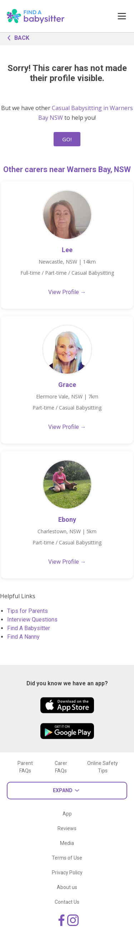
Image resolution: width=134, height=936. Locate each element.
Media (67, 843)
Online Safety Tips (102, 767)
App (67, 814)
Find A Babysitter (28, 628)
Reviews (67, 828)
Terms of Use (67, 858)
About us (67, 887)
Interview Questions (32, 619)
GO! (67, 139)
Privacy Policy (67, 872)
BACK (16, 37)
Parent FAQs (25, 767)
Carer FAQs (61, 767)
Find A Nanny (23, 636)
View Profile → (67, 292)
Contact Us (67, 902)
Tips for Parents (27, 611)
